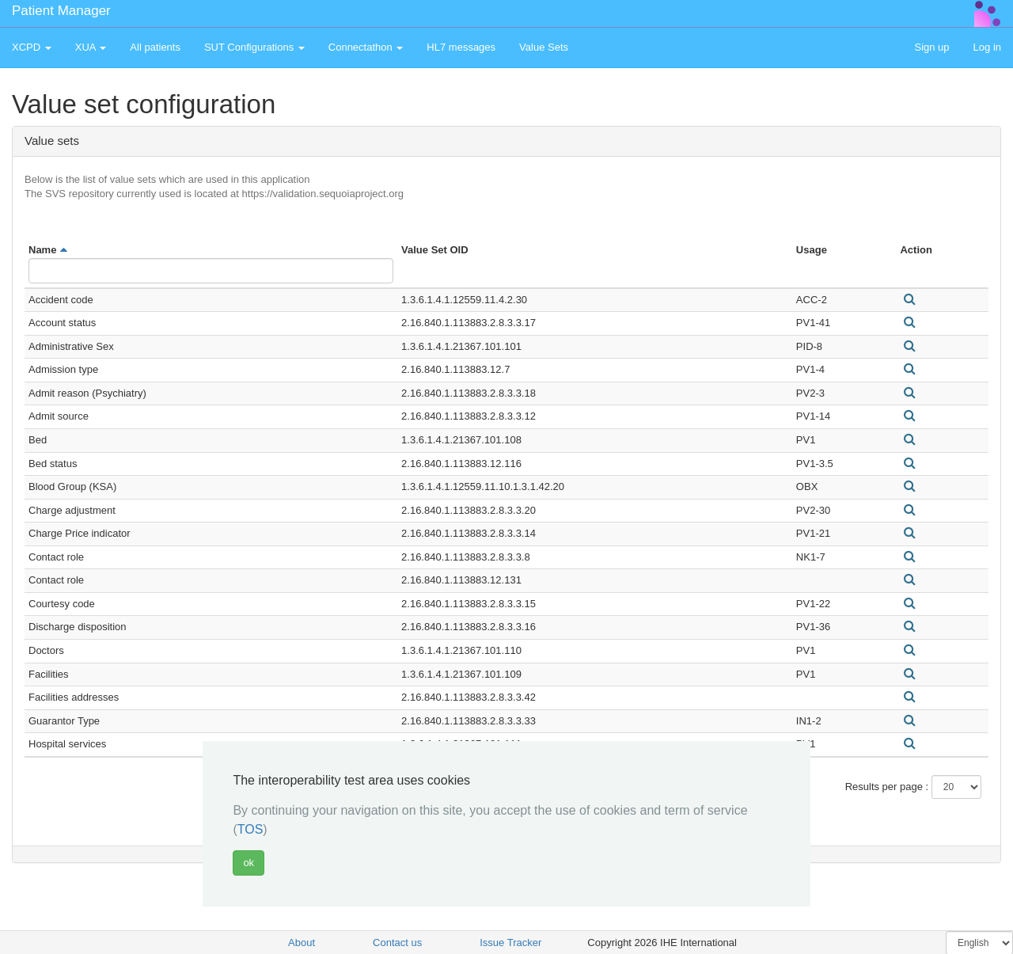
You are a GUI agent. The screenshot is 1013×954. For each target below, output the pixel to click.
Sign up (931, 47)
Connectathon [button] (366, 47)
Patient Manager (61, 10)
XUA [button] (91, 47)
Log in (987, 47)
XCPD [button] (31, 47)
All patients (155, 47)
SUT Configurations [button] (254, 47)
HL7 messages (461, 47)
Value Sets (543, 47)
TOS (250, 829)
